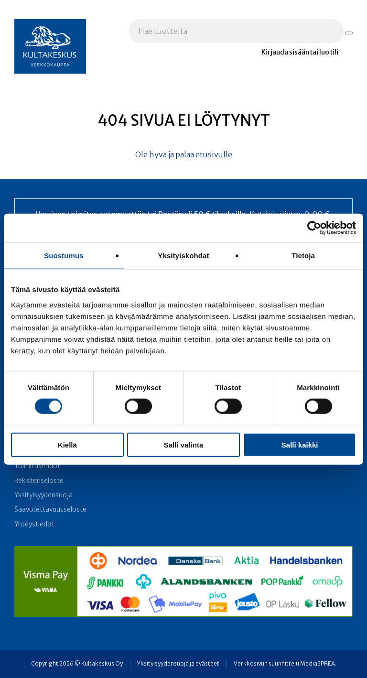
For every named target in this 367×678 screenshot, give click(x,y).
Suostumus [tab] (64, 256)
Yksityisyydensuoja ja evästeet (178, 663)
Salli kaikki (299, 444)
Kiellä (67, 444)
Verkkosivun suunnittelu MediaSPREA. (285, 663)
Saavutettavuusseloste (50, 509)
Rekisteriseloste (39, 481)
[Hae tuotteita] (349, 33)
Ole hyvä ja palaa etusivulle (183, 154)
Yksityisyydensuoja (43, 495)
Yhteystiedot (34, 524)
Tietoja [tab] (303, 256)
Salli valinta (184, 444)
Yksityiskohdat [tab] (183, 256)
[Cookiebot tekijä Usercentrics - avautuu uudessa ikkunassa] (314, 228)
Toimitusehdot (37, 466)
